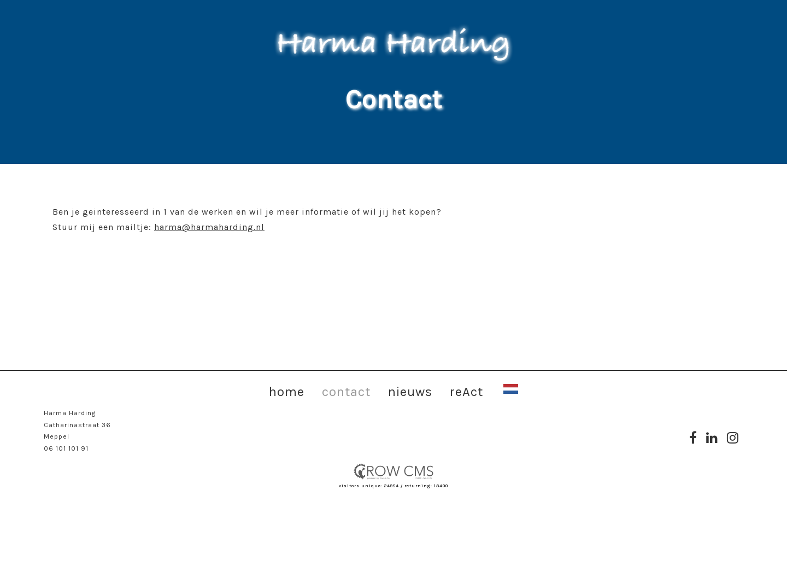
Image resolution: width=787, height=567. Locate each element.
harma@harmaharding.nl (209, 227)
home (286, 391)
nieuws (410, 391)
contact (346, 391)
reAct (466, 391)
